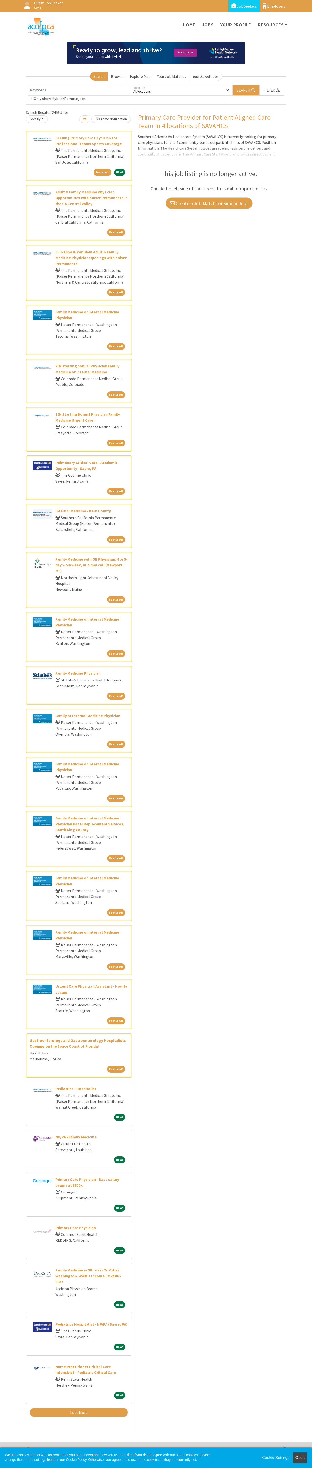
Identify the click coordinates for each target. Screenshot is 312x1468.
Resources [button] (270, 25)
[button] (271, 90)
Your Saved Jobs (206, 76)
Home (189, 25)
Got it (300, 1458)
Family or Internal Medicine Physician (87, 715)
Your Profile (235, 25)
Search (99, 76)
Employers (274, 6)
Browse (117, 76)
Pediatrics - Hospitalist (75, 1088)
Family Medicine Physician (78, 673)
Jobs (207, 25)
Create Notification (111, 119)
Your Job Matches (171, 76)
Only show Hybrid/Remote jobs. (60, 98)
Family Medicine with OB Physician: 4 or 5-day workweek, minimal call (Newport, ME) (91, 565)
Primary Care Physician (75, 1227)
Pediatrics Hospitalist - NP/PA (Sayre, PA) (91, 1324)
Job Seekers (244, 6)
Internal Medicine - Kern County (83, 510)
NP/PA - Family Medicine (76, 1136)
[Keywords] (79, 90)
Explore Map (140, 76)
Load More (79, 1412)
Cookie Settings (275, 1458)
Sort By (35, 119)
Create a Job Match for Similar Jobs (209, 203)
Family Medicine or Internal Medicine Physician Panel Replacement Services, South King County (89, 824)
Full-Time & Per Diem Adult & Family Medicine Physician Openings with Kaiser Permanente (91, 257)
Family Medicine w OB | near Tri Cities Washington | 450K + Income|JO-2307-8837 (88, 1276)
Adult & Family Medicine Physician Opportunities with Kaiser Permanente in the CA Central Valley (91, 197)
